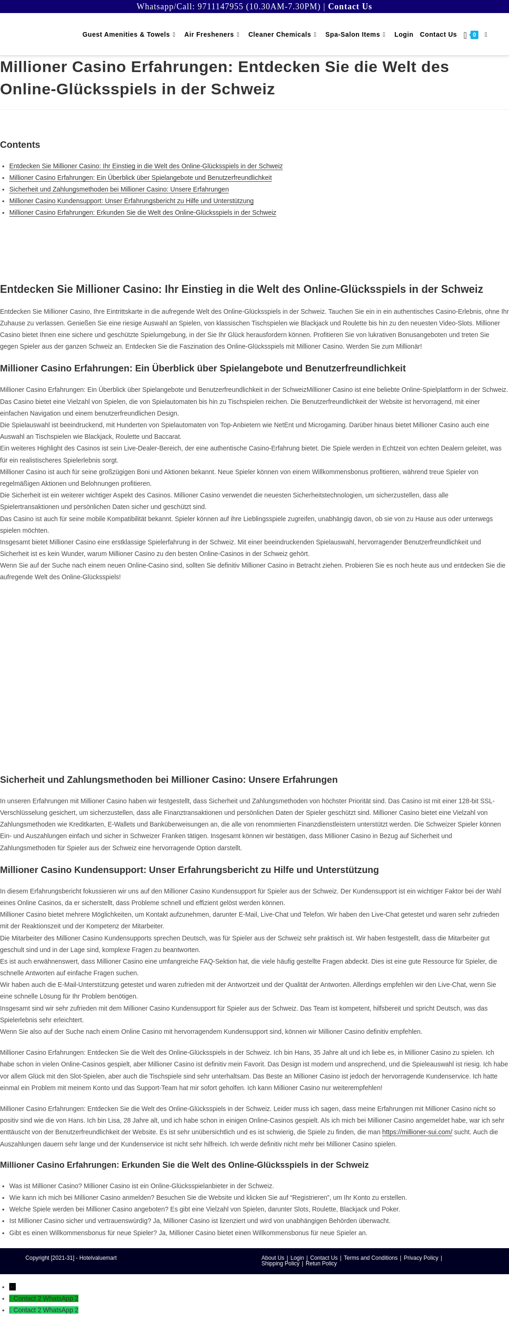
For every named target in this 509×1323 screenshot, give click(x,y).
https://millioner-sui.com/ (417, 1132)
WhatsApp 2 (60, 1298)
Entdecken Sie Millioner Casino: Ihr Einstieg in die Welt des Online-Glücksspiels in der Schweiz (146, 166)
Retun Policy (321, 1263)
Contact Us (323, 1258)
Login (297, 1258)
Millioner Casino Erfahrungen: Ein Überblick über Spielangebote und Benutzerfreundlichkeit (140, 177)
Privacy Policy (421, 1258)
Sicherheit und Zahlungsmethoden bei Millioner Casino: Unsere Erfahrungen (119, 189)
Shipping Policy (281, 1263)
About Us (273, 1258)
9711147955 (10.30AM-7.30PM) (259, 6)
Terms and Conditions (371, 1258)
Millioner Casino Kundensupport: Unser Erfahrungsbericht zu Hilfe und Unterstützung (131, 201)
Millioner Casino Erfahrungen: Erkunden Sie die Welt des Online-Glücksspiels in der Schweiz (143, 212)
